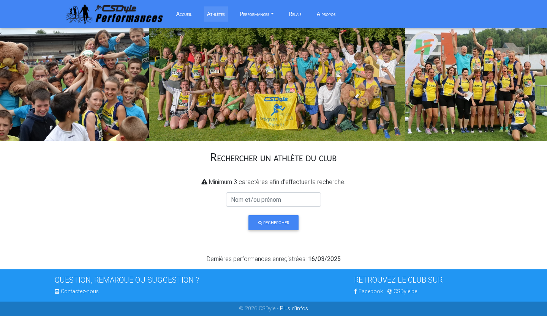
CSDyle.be (402, 291)
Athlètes (216, 13)
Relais (295, 13)
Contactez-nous (77, 291)
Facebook (368, 291)
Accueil (184, 13)
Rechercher (273, 222)
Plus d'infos (294, 308)
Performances (254, 13)
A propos (326, 13)
